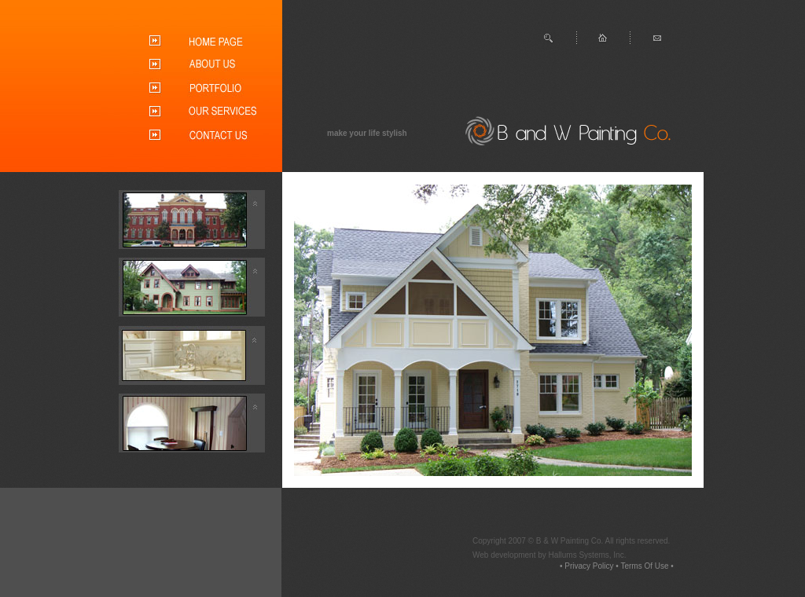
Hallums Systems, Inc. (588, 555)
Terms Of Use (644, 566)
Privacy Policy (588, 566)
